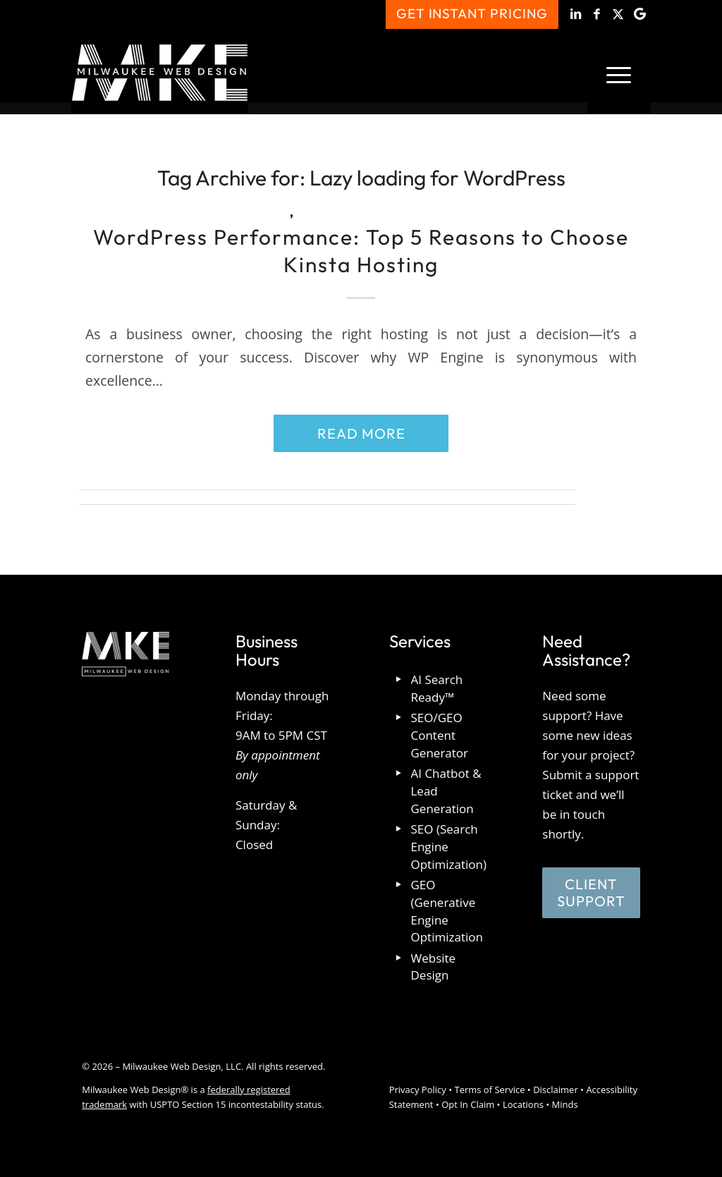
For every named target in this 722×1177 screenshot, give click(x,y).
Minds (565, 1104)
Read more (361, 433)
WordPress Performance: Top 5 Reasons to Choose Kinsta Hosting (361, 251)
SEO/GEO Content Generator (440, 734)
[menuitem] (619, 73)
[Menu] (619, 73)
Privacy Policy (417, 1089)
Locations (523, 1104)
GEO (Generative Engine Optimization (447, 911)
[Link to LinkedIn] (576, 14)
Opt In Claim (467, 1104)
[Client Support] (591, 892)
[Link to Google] (640, 14)
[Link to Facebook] (597, 14)
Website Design (433, 967)
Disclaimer (555, 1089)
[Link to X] (618, 14)
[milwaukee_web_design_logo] (159, 73)
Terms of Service (489, 1089)
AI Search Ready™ (437, 688)
